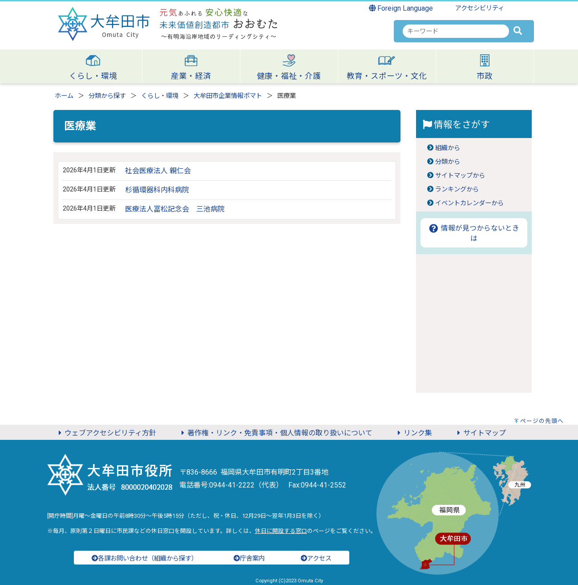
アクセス (316, 558)
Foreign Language (401, 8)
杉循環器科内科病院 (157, 190)
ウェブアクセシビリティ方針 (106, 433)
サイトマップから (460, 175)
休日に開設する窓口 (281, 531)
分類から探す (107, 96)
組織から (447, 148)
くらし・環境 (159, 96)
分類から (447, 162)
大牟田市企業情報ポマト (228, 96)
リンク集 (413, 433)
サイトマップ (480, 433)
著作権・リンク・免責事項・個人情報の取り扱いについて (275, 433)
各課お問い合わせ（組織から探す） (145, 558)
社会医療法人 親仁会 (158, 171)
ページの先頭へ (542, 421)
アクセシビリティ (479, 8)
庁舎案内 (249, 558)
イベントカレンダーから (469, 203)
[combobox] (456, 31)
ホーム (64, 96)
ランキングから (457, 189)
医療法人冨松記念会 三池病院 (175, 209)
